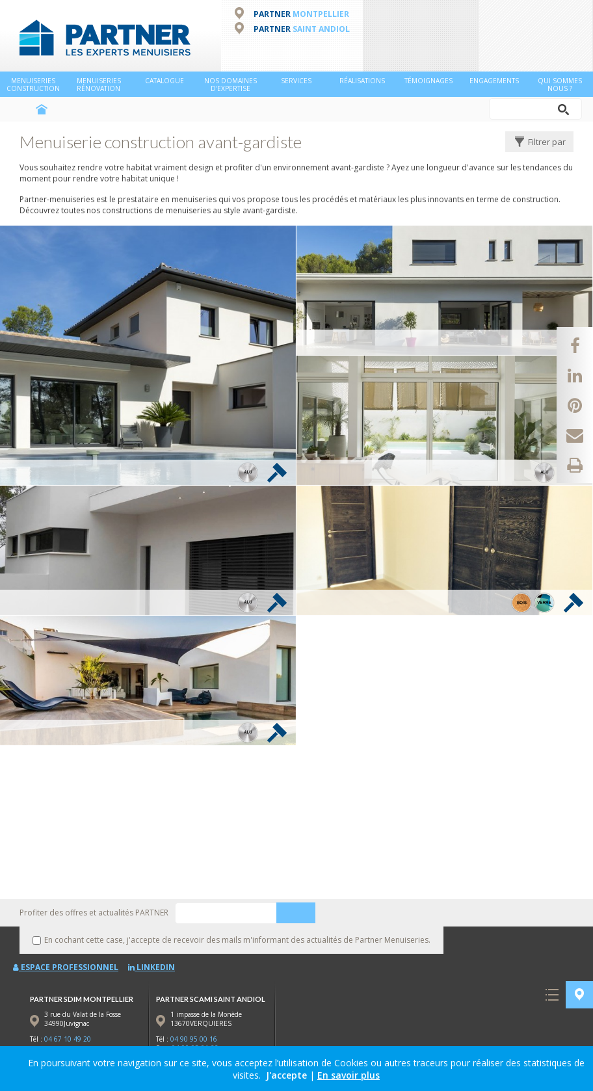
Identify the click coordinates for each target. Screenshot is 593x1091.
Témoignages (428, 80)
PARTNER (301, 14)
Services (296, 80)
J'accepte (286, 1075)
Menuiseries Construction (33, 84)
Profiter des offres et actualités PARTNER (94, 912)
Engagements (494, 80)
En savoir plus (348, 1075)
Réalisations (362, 80)
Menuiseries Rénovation (99, 84)
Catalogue (164, 80)
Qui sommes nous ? (560, 84)
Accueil (41, 109)
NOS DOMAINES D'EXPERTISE (230, 84)
